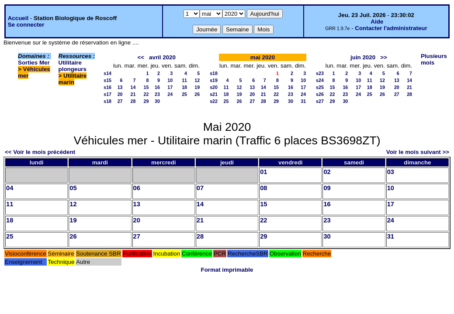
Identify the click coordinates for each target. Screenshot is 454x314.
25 (184, 94)
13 (120, 87)
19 (197, 87)
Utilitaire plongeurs (73, 65)
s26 (320, 94)
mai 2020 (262, 57)
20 (120, 94)
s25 (320, 87)
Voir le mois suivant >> (417, 152)
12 (197, 80)
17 (170, 87)
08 (263, 187)
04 (9, 187)
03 (390, 171)
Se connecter (26, 24)
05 (72, 187)
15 (146, 87)
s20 (214, 87)
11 (184, 80)
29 (146, 101)
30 (157, 101)
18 (184, 87)
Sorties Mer (34, 62)
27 (120, 101)
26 (197, 94)
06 (136, 187)
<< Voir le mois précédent (40, 152)
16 (157, 87)
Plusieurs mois (434, 59)
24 (170, 94)
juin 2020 (362, 57)
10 (170, 80)
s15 (107, 80)
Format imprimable (227, 269)
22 (146, 94)
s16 (107, 87)
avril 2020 (162, 57)
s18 (107, 101)
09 (326, 187)
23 (157, 94)
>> (383, 57)
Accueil (18, 18)
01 (263, 171)
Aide (377, 21)
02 (326, 171)
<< (140, 57)
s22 (214, 101)
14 (133, 87)
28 (133, 101)
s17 (107, 94)
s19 (214, 80)
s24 (320, 80)
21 (133, 94)
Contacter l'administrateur (391, 28)
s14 (107, 73)
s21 (214, 94)
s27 (320, 101)
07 (200, 187)
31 (303, 101)
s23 (320, 73)
